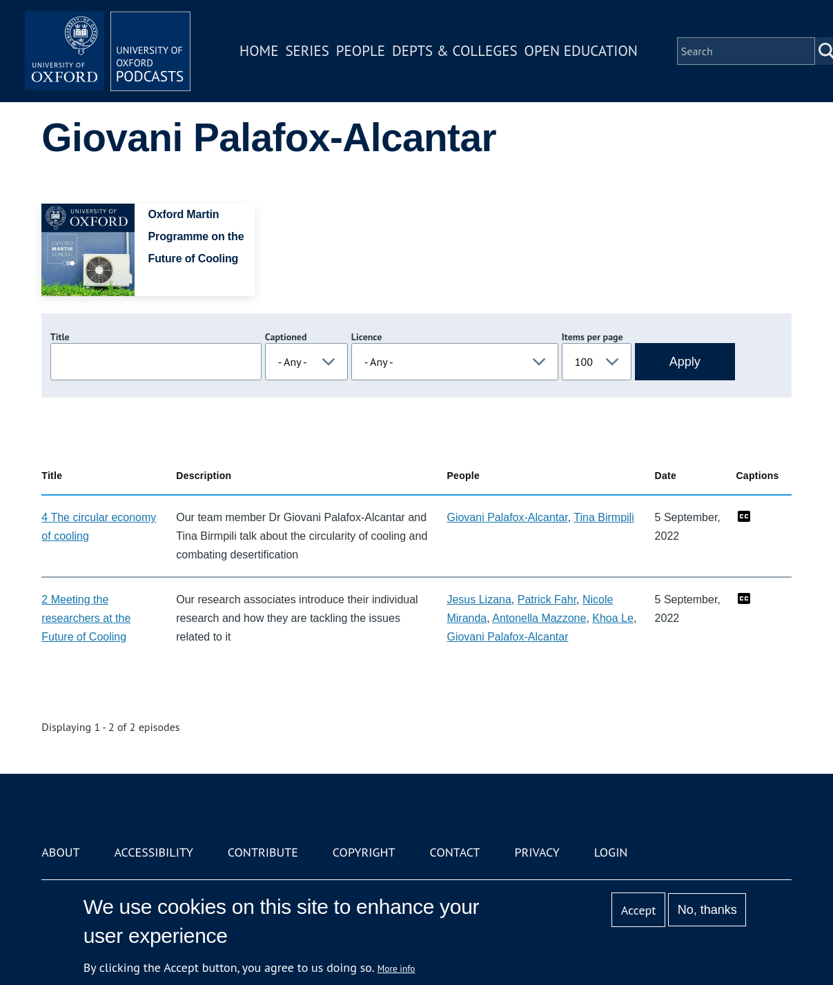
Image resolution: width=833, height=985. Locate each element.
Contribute (263, 852)
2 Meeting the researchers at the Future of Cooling (85, 618)
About (60, 852)
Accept (638, 910)
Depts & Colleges (455, 50)
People (360, 50)
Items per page (592, 337)
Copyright (364, 852)
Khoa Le (613, 618)
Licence (366, 337)
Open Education (581, 50)
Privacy (536, 852)
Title (60, 337)
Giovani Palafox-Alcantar (507, 517)
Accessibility (153, 852)
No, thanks (707, 910)
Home (258, 50)
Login (611, 852)
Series (307, 50)
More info (396, 968)
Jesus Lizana (479, 599)
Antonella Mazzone (539, 618)
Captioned (286, 337)
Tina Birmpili (604, 517)
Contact (455, 852)
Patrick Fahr (547, 599)
